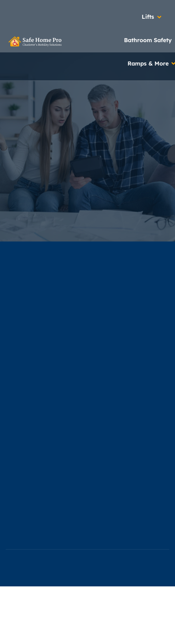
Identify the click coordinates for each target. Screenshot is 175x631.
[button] (152, 17)
